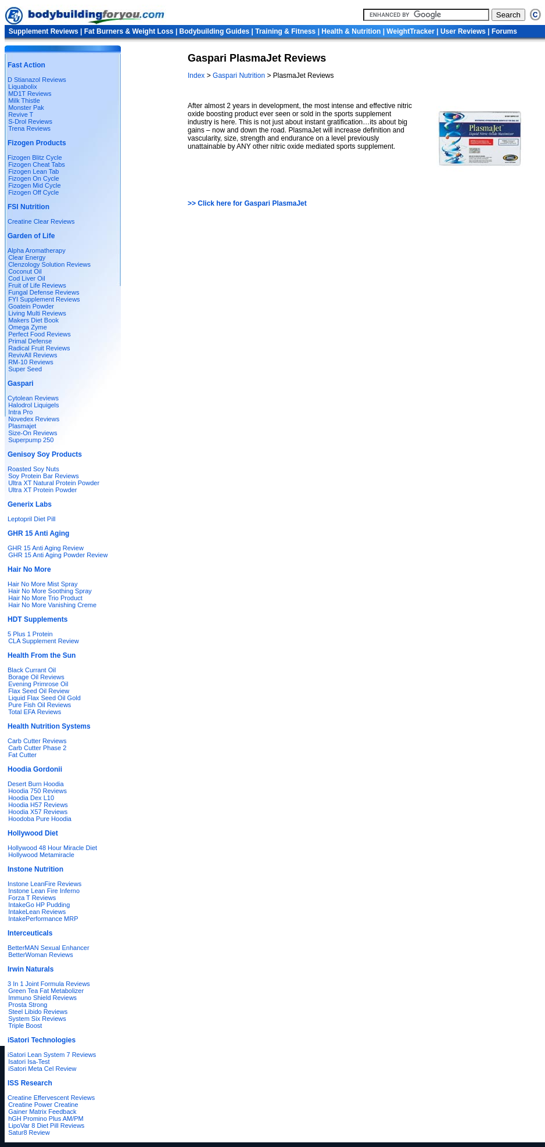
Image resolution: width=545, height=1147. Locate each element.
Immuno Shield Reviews (42, 997)
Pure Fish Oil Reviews (39, 704)
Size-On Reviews (32, 432)
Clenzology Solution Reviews (49, 264)
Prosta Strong (27, 1004)
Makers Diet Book (33, 320)
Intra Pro (20, 411)
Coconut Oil (24, 271)
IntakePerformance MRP (43, 918)
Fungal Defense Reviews (43, 292)
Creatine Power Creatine (43, 1104)
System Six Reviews (37, 1018)
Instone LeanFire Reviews (44, 883)
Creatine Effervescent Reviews (51, 1097)
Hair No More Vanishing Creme (52, 604)
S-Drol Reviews (30, 121)
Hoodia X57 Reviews (37, 811)
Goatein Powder (31, 306)
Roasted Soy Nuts (33, 468)
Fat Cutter (22, 754)
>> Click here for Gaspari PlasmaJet (247, 203)
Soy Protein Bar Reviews (43, 475)
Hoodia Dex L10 (31, 797)
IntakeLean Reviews (37, 911)
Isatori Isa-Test (29, 1061)
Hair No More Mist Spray (42, 583)
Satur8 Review (29, 1132)
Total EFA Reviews (34, 711)
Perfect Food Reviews (39, 334)
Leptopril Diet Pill (32, 518)
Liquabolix (21, 86)
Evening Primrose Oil (38, 683)
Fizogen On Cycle (33, 178)
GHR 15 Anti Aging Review (46, 547)
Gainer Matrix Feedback (42, 1111)
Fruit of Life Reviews (37, 285)
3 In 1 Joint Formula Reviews (49, 983)
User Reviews (463, 31)
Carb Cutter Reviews (37, 740)
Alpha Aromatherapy (37, 250)
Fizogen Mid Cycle (34, 185)
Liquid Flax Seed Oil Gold (44, 697)
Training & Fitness (285, 31)
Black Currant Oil (32, 669)
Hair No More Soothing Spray (50, 590)
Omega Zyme (27, 327)
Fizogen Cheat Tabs (36, 164)
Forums (504, 31)
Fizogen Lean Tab (33, 171)
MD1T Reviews (29, 93)
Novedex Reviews (33, 418)
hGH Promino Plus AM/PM (46, 1118)
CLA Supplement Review (43, 640)
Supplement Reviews (43, 31)
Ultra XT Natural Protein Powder (53, 482)
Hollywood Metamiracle (41, 854)
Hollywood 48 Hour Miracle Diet (52, 847)
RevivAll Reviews (32, 355)
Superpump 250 (30, 439)
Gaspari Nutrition (239, 75)
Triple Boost (25, 1025)
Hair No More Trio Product (45, 597)
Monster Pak (26, 107)
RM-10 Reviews (30, 362)
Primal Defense (30, 341)
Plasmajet (22, 425)
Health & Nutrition (351, 31)
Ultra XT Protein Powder (42, 489)
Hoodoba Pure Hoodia (39, 818)
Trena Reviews (29, 128)
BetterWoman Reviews (40, 954)
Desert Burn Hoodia (36, 783)
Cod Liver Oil (26, 278)
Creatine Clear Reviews (41, 221)
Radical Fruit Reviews (39, 348)
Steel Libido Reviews (37, 1011)
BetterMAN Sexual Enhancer (48, 947)
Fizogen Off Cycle (33, 192)
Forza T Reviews (32, 897)
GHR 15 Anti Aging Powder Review (57, 554)
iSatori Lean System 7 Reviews (52, 1054)
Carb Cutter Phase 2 (37, 747)
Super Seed (25, 368)
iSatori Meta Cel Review (42, 1068)
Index (197, 75)
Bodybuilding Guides (215, 31)
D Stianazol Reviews (37, 79)
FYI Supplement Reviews (44, 299)
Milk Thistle (24, 100)
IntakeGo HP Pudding (39, 904)
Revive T (20, 114)
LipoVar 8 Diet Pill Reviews (46, 1125)
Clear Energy (26, 257)
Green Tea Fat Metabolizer (46, 990)
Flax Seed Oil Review (38, 690)
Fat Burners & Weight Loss (129, 31)
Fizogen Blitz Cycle (35, 157)
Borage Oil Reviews (36, 676)
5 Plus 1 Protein (30, 633)
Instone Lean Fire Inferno (44, 890)
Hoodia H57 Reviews (38, 804)
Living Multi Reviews (37, 313)
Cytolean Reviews (33, 398)
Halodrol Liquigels (33, 405)
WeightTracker (410, 31)
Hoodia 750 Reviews (37, 790)
